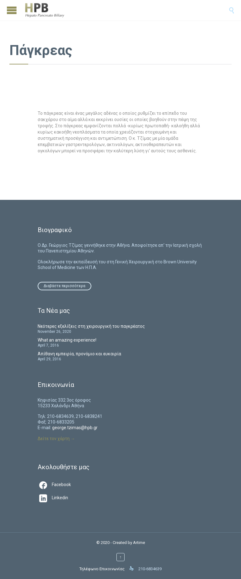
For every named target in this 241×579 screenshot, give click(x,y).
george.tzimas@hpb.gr (75, 427)
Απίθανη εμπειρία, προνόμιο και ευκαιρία (79, 353)
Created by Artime (129, 542)
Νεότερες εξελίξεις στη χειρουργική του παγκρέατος (91, 326)
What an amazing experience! (67, 340)
